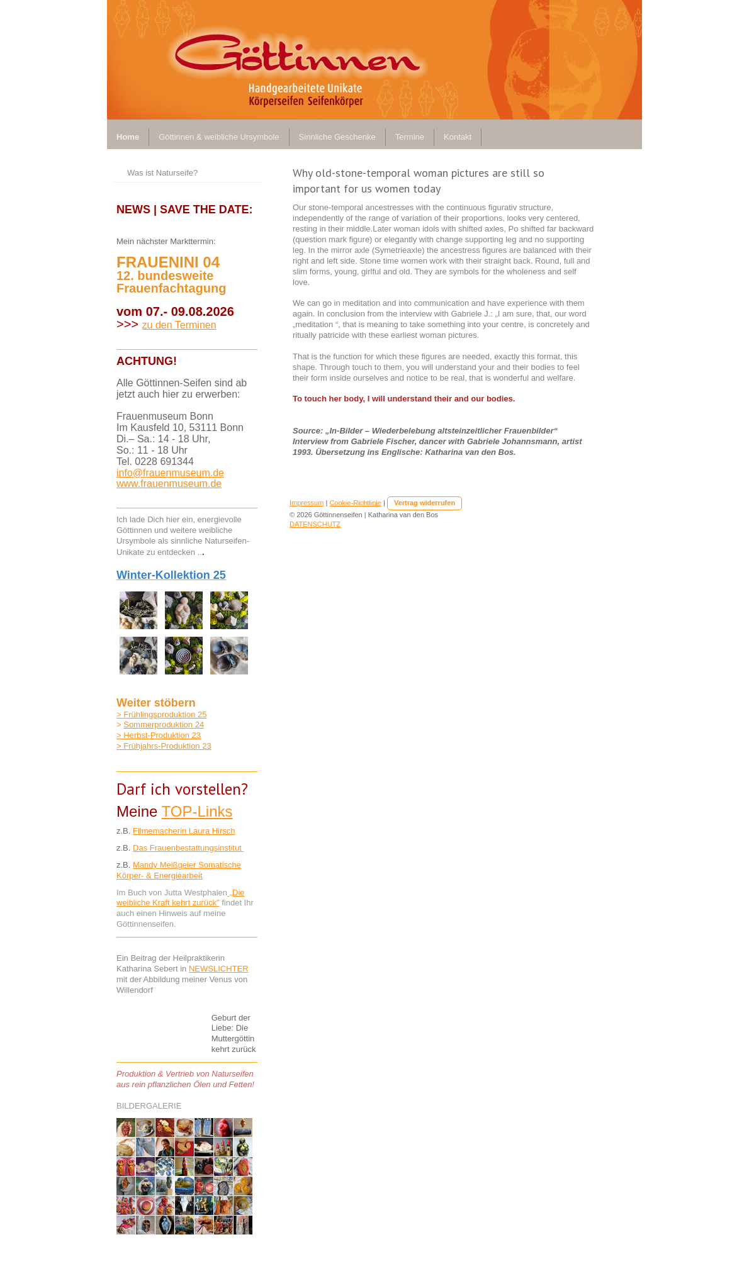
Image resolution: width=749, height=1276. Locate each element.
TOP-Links (197, 811)
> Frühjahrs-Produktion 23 (163, 746)
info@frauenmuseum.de (170, 472)
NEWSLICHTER (219, 968)
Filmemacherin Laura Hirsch (184, 831)
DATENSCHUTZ (315, 524)
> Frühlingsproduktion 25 (161, 714)
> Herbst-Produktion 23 (158, 735)
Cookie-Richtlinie (355, 502)
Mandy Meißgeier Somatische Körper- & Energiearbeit (178, 870)
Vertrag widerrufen (424, 502)
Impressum (307, 502)
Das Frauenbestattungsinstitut (188, 848)
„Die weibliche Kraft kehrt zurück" (180, 898)
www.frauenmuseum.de (169, 483)
